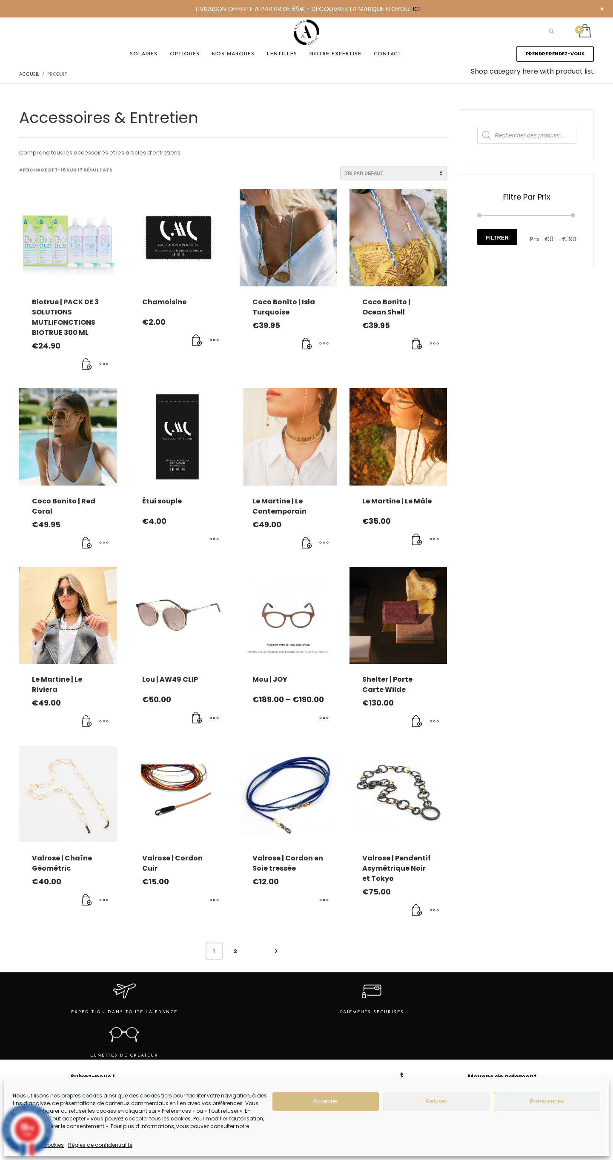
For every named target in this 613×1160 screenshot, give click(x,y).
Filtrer (497, 237)
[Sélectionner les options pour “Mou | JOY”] (323, 718)
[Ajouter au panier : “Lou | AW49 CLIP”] (197, 718)
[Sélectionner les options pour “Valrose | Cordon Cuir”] (214, 900)
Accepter (325, 1101)
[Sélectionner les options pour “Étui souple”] (214, 540)
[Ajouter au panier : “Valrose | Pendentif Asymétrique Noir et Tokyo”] (417, 910)
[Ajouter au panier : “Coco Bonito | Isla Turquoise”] (306, 344)
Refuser (436, 1101)
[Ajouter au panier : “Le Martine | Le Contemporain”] (306, 543)
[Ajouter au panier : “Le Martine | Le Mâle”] (417, 540)
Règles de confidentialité (100, 1145)
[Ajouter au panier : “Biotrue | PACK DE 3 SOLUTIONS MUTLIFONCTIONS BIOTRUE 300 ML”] (86, 364)
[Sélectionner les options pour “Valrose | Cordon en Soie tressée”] (323, 900)
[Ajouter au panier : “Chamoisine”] (197, 340)
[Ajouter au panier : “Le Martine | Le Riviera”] (86, 721)
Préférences (547, 1101)
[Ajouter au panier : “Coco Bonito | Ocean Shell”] (417, 344)
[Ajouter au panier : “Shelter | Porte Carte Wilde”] (417, 721)
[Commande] (393, 173)
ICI (417, 8)
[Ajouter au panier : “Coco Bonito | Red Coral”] (86, 543)
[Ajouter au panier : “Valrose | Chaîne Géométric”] (86, 900)
